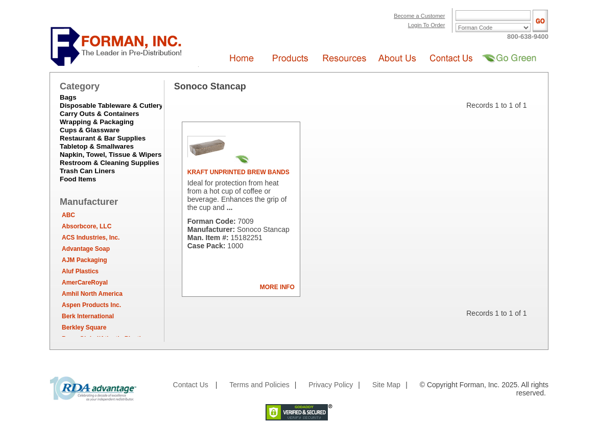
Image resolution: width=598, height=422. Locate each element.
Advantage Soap (86, 248)
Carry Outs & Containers (99, 114)
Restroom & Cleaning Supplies (109, 163)
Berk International (88, 316)
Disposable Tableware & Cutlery (111, 105)
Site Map (386, 385)
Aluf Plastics (80, 271)
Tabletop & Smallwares (97, 146)
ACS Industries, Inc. (90, 237)
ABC (68, 215)
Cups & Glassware (89, 130)
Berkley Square (84, 327)
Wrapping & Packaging (97, 122)
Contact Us (190, 385)
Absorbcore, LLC (86, 226)
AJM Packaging (84, 260)
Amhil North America (92, 293)
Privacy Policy (330, 385)
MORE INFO (277, 287)
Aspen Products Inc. (91, 305)
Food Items (78, 179)
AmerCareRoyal (85, 282)
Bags (68, 97)
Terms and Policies (259, 385)
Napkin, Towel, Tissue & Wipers (110, 154)
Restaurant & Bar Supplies (103, 138)
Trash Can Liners (87, 171)
